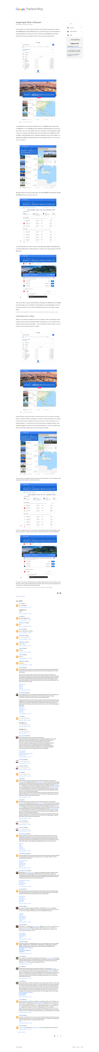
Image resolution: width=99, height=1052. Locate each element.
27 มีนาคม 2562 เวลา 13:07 (25, 763)
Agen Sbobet (22, 706)
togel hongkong (22, 916)
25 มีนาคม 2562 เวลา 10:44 (25, 720)
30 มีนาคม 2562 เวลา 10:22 (25, 850)
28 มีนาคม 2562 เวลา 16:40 (25, 797)
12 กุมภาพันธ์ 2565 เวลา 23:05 (25, 1023)
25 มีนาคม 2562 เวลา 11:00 (25, 726)
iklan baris (21, 866)
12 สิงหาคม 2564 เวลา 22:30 (25, 1012)
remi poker (25, 962)
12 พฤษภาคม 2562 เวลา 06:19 (25, 953)
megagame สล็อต (36, 1027)
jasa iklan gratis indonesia (24, 880)
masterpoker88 (22, 750)
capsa (20, 845)
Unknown (21, 648)
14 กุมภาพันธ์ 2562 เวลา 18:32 (25, 664)
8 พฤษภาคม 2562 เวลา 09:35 (25, 939)
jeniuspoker (21, 781)
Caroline (21, 889)
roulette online (22, 849)
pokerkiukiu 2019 (22, 755)
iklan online (21, 862)
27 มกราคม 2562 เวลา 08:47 (25, 652)
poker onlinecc (22, 752)
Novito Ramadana (23, 833)
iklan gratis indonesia (30, 872)
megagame (21, 1027)
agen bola (21, 843)
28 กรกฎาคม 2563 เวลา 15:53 (25, 996)
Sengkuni (21, 906)
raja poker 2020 (51, 971)
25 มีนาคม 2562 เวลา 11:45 (25, 756)
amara (20, 956)
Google (73, 1047)
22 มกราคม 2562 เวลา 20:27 (25, 632)
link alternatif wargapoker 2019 (26, 753)
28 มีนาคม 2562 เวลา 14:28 (25, 776)
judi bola (21, 685)
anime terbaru (22, 994)
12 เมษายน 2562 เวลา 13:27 (25, 903)
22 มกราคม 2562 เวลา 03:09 (25, 626)
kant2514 (21, 629)
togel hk (20, 686)
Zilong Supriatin (23, 735)
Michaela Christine (23, 870)
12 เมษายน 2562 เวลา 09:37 (25, 867)
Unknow (21, 999)
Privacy (78, 1047)
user (20, 716)
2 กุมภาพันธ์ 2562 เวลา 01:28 (25, 658)
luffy (20, 778)
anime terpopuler (23, 993)
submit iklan (21, 884)
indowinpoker (41, 781)
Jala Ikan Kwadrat (23, 853)
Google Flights (22, 596)
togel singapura (22, 917)
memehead (21, 759)
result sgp (21, 913)
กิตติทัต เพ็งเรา (22, 635)
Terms (82, 1047)
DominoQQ (21, 712)
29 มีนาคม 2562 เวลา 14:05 (25, 824)
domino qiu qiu (22, 684)
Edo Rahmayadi (22, 692)
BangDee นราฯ (22, 622)
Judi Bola (21, 710)
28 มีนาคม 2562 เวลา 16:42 (25, 818)
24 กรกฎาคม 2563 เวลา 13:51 (25, 978)
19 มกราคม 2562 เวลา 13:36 (25, 613)
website (20, 1021)
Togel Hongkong (22, 709)
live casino (21, 847)
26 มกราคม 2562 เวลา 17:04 (25, 639)
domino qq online (49, 958)
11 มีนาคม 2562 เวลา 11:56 (25, 713)
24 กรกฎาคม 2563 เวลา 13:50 (25, 963)
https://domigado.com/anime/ (26, 992)
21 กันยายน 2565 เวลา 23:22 (25, 1029)
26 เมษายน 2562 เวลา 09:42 (25, 921)
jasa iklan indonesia (23, 860)
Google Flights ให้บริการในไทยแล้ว (28, 22)
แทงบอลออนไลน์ (40, 1002)
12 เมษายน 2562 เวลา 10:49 (25, 886)
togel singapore (22, 918)
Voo (20, 616)
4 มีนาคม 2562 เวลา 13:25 (24, 690)
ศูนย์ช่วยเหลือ (74, 55)
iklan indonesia (22, 864)
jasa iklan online (22, 863)
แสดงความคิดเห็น (21, 1032)
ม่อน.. (20, 603)
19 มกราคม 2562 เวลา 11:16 (25, 607)
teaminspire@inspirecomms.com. (74, 47)
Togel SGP (21, 707)
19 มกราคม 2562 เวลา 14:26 (25, 620)
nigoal (27, 1001)
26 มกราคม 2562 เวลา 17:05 (25, 645)
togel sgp (21, 688)
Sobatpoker (22, 941)
